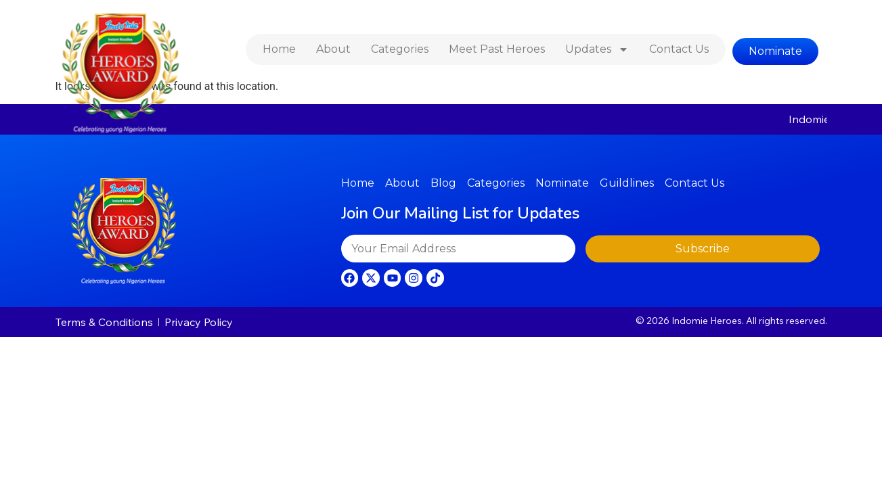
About (333, 49)
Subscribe (703, 248)
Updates (597, 49)
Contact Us (679, 49)
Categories (399, 49)
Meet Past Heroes (497, 49)
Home (279, 49)
